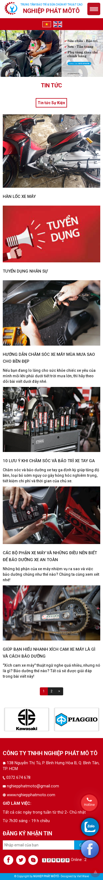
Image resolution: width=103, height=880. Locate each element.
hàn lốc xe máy (19, 196)
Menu (93, 9)
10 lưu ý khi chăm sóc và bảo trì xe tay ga (49, 460)
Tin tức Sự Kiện (51, 103)
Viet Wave (83, 876)
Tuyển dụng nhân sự (25, 271)
